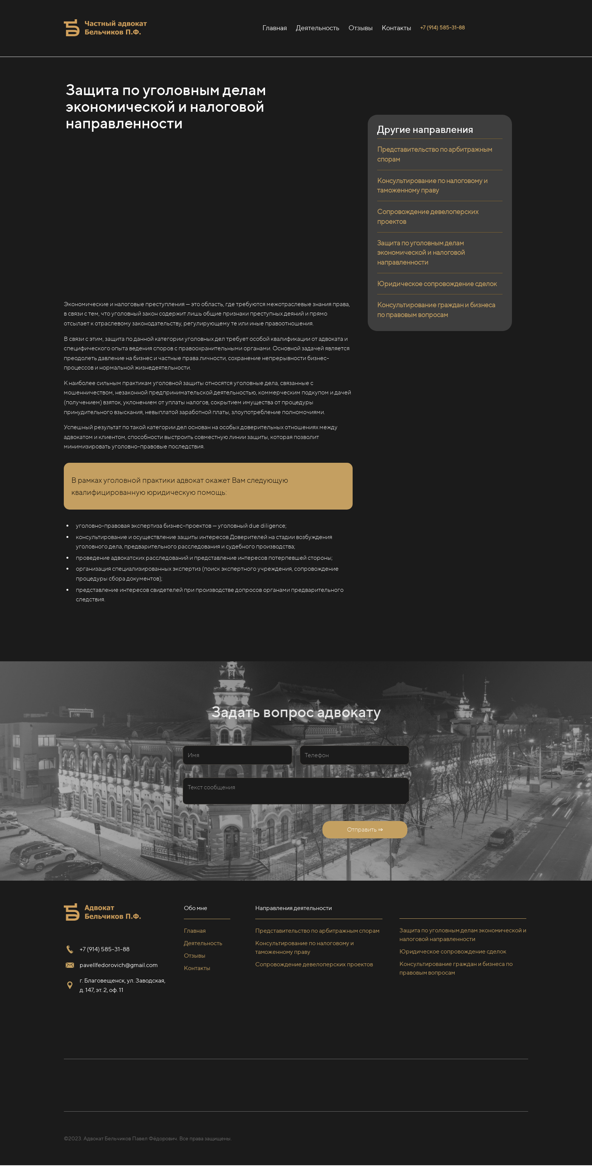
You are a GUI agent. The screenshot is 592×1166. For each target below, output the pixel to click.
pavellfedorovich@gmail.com (119, 965)
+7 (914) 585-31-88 (105, 949)
